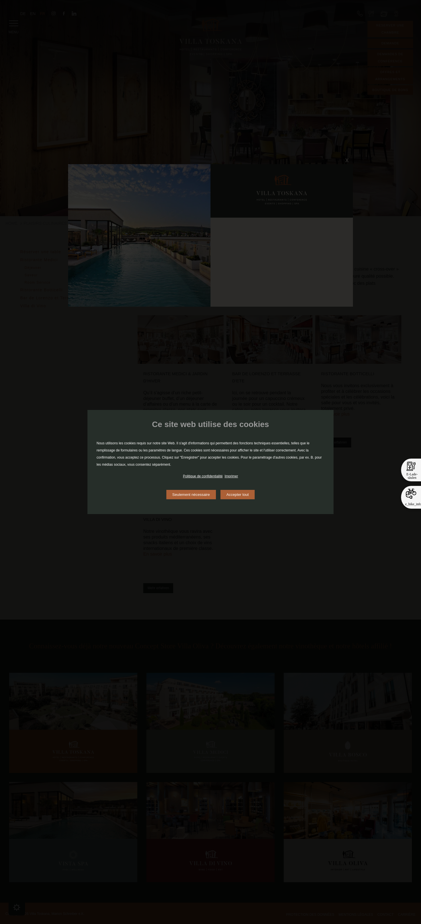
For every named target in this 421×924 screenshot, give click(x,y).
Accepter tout (237, 494)
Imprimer (231, 476)
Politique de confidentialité (202, 476)
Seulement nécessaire (191, 494)
